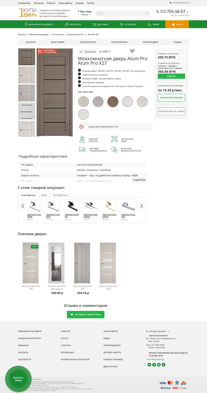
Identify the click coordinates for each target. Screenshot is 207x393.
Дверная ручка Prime (34, 215)
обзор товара (58, 42)
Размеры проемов (113, 359)
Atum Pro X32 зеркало (57, 287)
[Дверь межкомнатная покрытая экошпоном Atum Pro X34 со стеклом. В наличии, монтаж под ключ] (83, 261)
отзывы (177, 42)
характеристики (88, 42)
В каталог (31, 42)
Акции (177, 25)
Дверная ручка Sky (72, 215)
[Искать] (146, 13)
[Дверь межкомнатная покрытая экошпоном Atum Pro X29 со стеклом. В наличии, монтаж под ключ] (109, 261)
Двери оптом (110, 366)
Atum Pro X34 (83, 287)
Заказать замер (18, 379)
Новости (51, 3)
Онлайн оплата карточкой (75, 359)
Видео (107, 338)
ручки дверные (28, 195)
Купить (171, 76)
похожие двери (150, 42)
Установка (128, 25)
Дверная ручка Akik (128, 215)
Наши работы (65, 3)
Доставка (100, 25)
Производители (112, 345)
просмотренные (119, 42)
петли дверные (60, 195)
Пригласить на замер (171, 111)
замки (44, 195)
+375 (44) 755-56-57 (159, 331)
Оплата (90, 3)
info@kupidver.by (179, 2)
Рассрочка (73, 25)
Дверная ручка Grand (110, 215)
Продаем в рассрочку (29, 338)
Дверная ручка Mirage (91, 215)
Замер (153, 25)
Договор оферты (112, 352)
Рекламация (67, 352)
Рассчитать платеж (171, 97)
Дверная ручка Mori (53, 215)
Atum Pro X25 (31, 287)
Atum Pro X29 (108, 287)
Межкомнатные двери (38, 25)
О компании (24, 3)
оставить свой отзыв (85, 314)
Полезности (24, 359)
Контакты (38, 3)
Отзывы (80, 3)
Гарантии (66, 345)
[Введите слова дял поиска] (119, 13)
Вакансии (23, 345)
